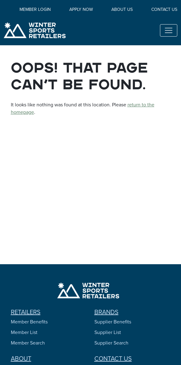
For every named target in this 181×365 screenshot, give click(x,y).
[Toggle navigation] (168, 30)
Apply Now (81, 9)
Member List (24, 332)
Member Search (28, 342)
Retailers (26, 312)
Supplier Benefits (112, 321)
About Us (122, 9)
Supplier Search (111, 342)
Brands (106, 312)
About (21, 358)
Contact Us (164, 9)
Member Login (35, 9)
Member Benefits (29, 321)
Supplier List (107, 332)
